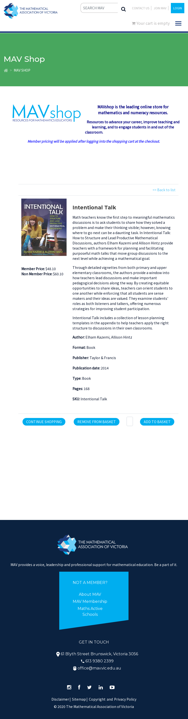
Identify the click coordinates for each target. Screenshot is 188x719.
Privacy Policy (125, 699)
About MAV (90, 594)
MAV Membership (90, 601)
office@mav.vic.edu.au (99, 668)
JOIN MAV (160, 8)
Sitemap (79, 699)
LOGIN (177, 8)
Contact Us (140, 8)
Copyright (97, 699)
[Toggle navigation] (178, 23)
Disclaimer (61, 699)
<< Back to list (164, 189)
